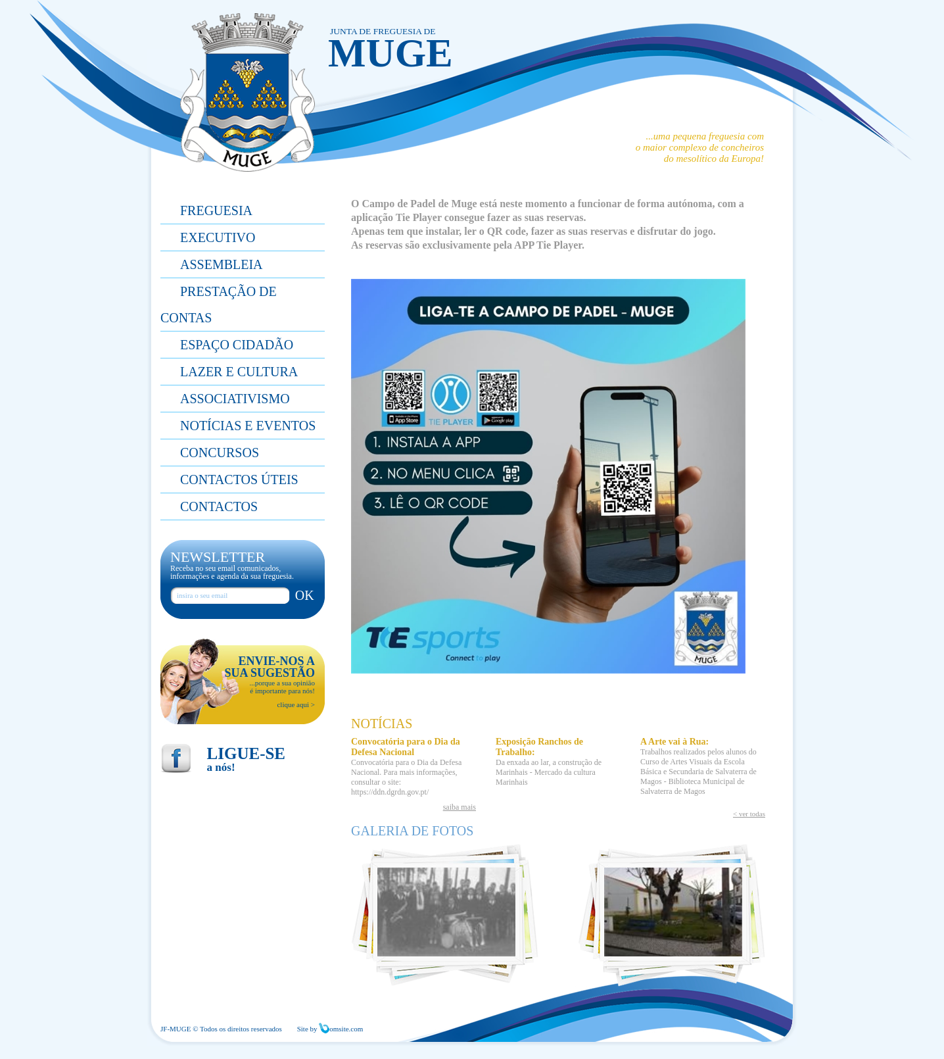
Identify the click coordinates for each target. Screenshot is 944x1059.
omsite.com (341, 1029)
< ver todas (749, 814)
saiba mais (459, 807)
